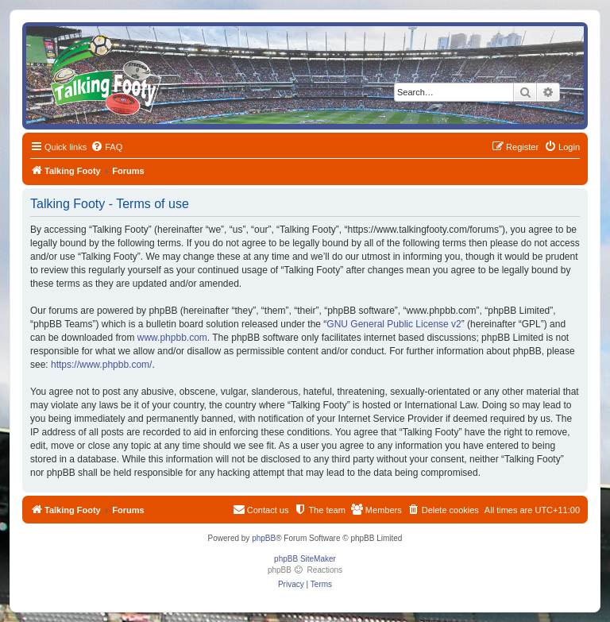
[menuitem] (106, 146)
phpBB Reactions (305, 570)
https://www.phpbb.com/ (101, 364)
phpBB (264, 538)
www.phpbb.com (172, 337)
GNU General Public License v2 (393, 324)
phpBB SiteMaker (305, 558)
